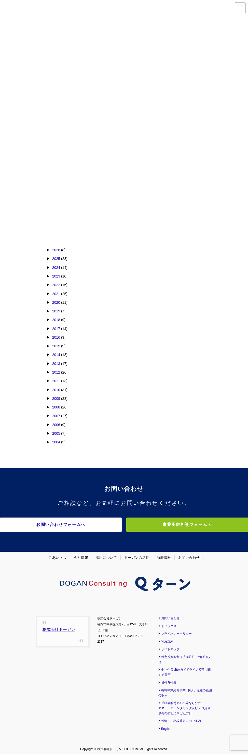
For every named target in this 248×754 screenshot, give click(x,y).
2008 (56, 407)
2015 (56, 346)
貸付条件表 (168, 680)
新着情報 (164, 555)
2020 (56, 302)
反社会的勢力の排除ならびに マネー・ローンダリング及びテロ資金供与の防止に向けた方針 (184, 706)
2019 (56, 311)
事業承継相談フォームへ (168, 524)
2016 (56, 337)
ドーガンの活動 (136, 555)
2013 (56, 364)
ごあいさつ (57, 555)
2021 (56, 294)
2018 (56, 320)
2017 (56, 329)
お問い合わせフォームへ (79, 524)
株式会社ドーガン (59, 627)
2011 (56, 381)
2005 (56, 433)
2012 (56, 372)
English (166, 726)
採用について (106, 555)
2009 (56, 398)
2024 (56, 268)
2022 (56, 285)
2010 (56, 390)
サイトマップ (170, 647)
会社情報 (81, 555)
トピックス (168, 624)
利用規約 (167, 639)
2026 (56, 250)
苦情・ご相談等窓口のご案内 (181, 719)
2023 (56, 276)
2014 (56, 355)
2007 (56, 416)
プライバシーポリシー (176, 631)
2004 (56, 442)
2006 (56, 425)
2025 (56, 259)
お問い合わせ (189, 555)
